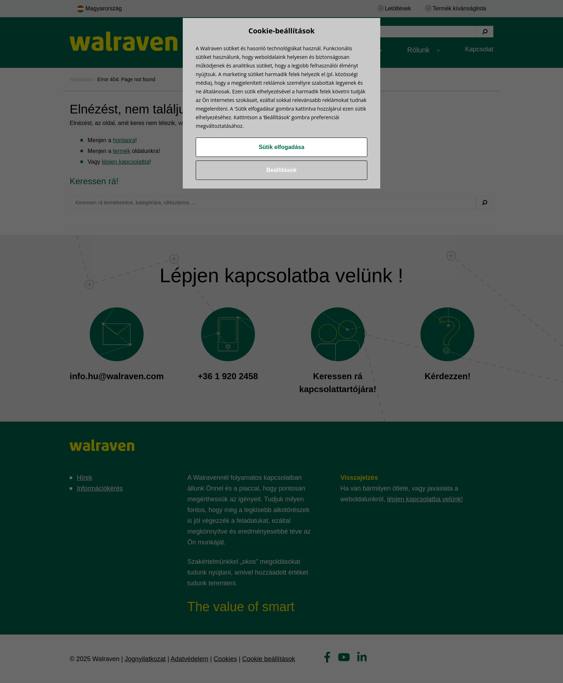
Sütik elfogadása (281, 147)
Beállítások (281, 170)
